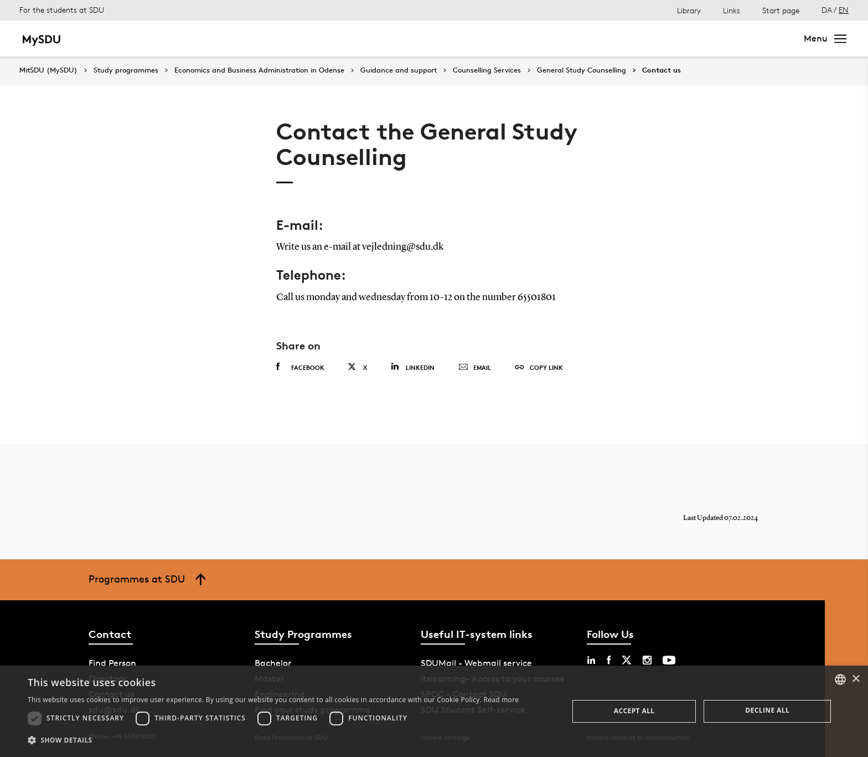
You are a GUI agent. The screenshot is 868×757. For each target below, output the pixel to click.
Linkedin (413, 367)
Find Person (112, 663)
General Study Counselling (581, 70)
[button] (273, 740)
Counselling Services (487, 70)
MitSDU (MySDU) (48, 70)
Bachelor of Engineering (236, 38)
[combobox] (840, 679)
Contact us (661, 70)
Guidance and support (398, 70)
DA (827, 9)
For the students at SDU (61, 9)
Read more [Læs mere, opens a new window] (501, 699)
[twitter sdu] (627, 660)
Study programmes (126, 70)
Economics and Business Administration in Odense (259, 70)
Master (158, 38)
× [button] (855, 679)
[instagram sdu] (647, 660)
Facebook (300, 367)
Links (731, 10)
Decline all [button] (767, 710)
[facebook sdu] (609, 660)
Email (474, 367)
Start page (780, 10)
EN (844, 9)
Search (769, 38)
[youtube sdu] (669, 660)
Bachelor (111, 38)
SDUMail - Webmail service (476, 663)
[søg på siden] (691, 38)
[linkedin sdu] (591, 660)
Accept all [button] (634, 710)
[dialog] (434, 711)
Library (689, 10)
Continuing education (346, 38)
